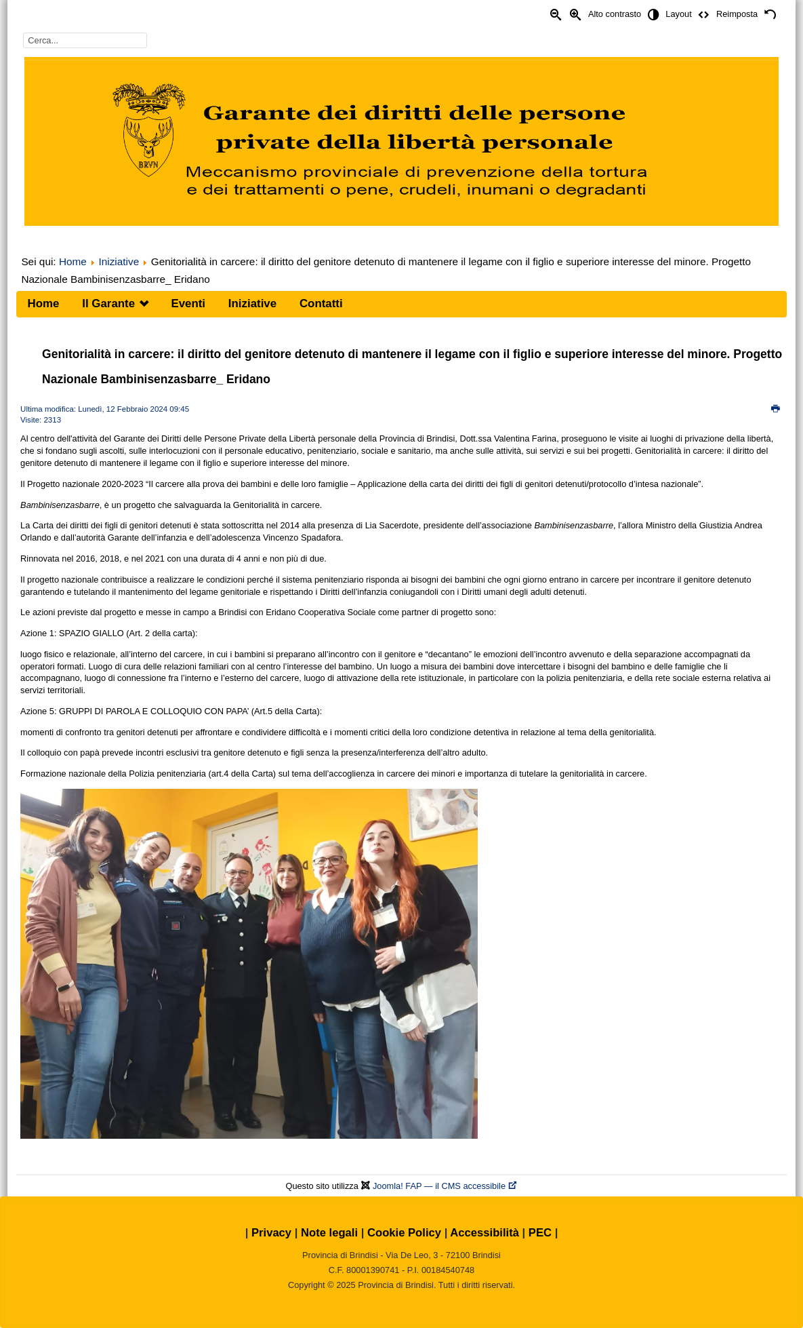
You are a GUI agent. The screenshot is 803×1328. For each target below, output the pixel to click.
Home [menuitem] (44, 303)
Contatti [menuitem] (321, 303)
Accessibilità (484, 1232)
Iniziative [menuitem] (252, 303)
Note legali (329, 1232)
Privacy (271, 1232)
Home (73, 261)
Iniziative (118, 261)
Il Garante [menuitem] (108, 303)
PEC (540, 1232)
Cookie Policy (404, 1232)
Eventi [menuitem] (188, 303)
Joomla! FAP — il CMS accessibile (445, 1186)
